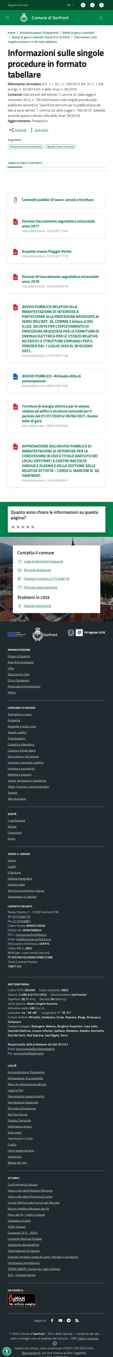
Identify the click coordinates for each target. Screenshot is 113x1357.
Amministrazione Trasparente (39, 32)
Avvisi (11, 838)
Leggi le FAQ (15, 1090)
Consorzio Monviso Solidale (25, 1238)
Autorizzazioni (16, 738)
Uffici (11, 668)
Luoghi (12, 866)
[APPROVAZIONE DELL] (15, 446)
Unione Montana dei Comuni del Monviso (33, 1202)
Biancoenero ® (31, 1353)
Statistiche (14, 1156)
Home (11, 32)
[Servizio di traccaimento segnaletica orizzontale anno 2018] (15, 276)
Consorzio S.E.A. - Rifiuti (23, 1232)
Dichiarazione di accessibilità (25, 1078)
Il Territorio (14, 872)
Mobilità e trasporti (19, 774)
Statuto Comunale (19, 1120)
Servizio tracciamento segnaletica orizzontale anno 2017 (58, 223)
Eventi (12, 860)
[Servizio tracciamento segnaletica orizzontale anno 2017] (15, 221)
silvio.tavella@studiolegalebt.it (35, 1049)
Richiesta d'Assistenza (22, 1108)
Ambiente (14, 720)
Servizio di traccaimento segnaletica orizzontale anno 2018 (60, 279)
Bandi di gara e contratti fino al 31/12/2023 (41, 37)
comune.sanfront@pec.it (31, 934)
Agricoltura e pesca (20, 714)
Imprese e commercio (21, 768)
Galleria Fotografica (20, 878)
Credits (12, 1144)
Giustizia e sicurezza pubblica (26, 762)
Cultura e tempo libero (22, 750)
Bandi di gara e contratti (78, 32)
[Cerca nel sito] (100, 17)
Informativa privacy (20, 1126)
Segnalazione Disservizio (23, 1102)
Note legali (14, 1132)
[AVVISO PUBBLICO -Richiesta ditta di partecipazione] (15, 376)
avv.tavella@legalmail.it (29, 1053)
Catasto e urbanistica (21, 744)
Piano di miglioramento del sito (27, 1084)
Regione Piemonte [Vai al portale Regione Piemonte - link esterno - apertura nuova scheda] (18, 5)
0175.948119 (21, 916)
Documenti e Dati (19, 674)
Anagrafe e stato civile (22, 726)
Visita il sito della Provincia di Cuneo (30, 1196)
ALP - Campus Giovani (22, 1275)
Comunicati (15, 832)
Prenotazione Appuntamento (26, 1096)
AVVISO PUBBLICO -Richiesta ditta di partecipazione (51, 378)
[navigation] (7, 17)
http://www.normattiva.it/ (24, 1263)
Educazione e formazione (23, 756)
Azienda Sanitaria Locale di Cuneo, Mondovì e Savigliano (43, 1257)
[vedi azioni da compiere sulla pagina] (38, 130)
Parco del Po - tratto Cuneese (26, 1214)
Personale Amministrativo (24, 686)
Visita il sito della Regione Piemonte (30, 1190)
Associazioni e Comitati (22, 896)
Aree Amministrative (21, 662)
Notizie (12, 826)
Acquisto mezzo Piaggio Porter (47, 251)
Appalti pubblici (17, 732)
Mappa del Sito (17, 1162)
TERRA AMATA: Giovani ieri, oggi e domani (34, 1269)
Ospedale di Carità (19, 1220)
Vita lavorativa (17, 798)
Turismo (12, 792)
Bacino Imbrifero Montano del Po (28, 1208)
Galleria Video (16, 884)
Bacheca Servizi (17, 1114)
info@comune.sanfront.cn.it (33, 939)
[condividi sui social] (17, 130)
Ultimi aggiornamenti (21, 1150)
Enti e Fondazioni (18, 680)
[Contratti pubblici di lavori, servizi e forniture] (15, 200)
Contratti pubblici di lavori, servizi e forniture (58, 200)
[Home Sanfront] (42, 17)
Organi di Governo (19, 656)
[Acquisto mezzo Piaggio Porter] (15, 251)
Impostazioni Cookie (20, 1138)
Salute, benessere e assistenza (27, 780)
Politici (12, 692)
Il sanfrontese (16, 820)
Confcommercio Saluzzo (23, 1184)
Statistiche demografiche (23, 1244)
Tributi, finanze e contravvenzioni (28, 786)
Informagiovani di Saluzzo (24, 1250)
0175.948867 (22, 921)
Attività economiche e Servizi (26, 890)
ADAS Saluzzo (17, 1226)
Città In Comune (88, 1338)
